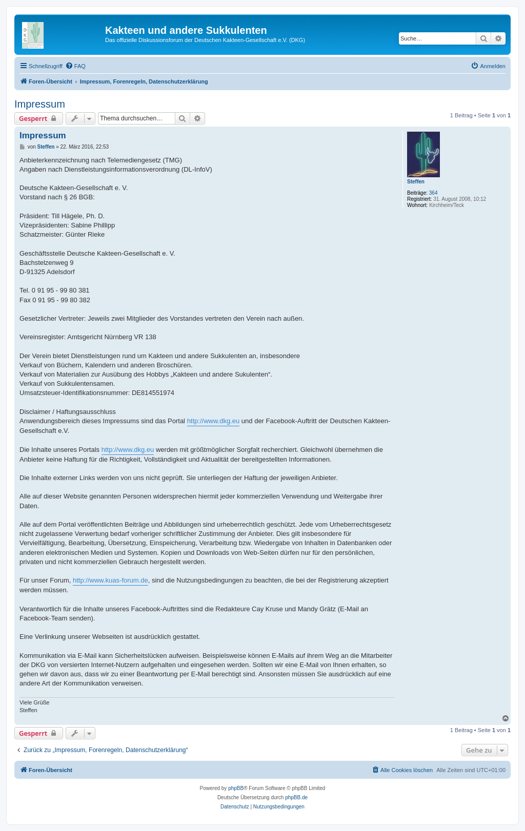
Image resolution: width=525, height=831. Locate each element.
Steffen (416, 181)
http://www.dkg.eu (213, 421)
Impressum (39, 104)
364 (433, 193)
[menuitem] (75, 66)
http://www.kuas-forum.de (110, 580)
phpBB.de (296, 797)
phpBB (236, 788)
